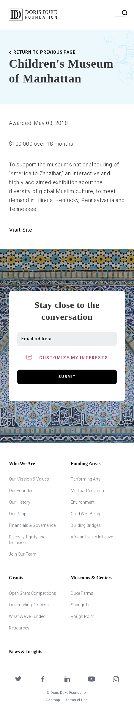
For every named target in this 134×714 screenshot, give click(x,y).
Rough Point (82, 616)
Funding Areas (86, 463)
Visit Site (20, 230)
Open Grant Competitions (32, 593)
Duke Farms (82, 593)
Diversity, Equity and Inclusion (27, 540)
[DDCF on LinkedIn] (67, 679)
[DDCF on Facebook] (42, 679)
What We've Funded (27, 616)
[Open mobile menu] (120, 14)
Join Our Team (22, 554)
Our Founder (20, 490)
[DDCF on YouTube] (91, 679)
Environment (82, 502)
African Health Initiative (92, 537)
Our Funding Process (29, 604)
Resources (19, 628)
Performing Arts (86, 479)
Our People (19, 513)
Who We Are (22, 463)
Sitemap (53, 700)
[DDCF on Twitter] (18, 679)
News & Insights (25, 651)
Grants (16, 577)
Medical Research (87, 490)
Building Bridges (86, 525)
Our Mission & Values (29, 479)
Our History (19, 502)
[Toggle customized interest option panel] (67, 358)
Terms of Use (77, 700)
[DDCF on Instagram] (116, 679)
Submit (67, 377)
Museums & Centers (91, 577)
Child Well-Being (85, 513)
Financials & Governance (32, 525)
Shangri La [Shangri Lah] (81, 604)
